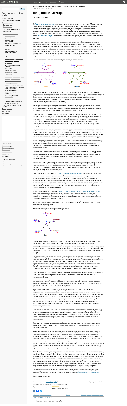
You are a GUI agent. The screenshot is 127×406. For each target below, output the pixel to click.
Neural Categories (52, 382)
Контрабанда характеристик (12, 79)
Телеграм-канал (7, 144)
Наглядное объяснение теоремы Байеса (12, 106)
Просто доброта (6, 111)
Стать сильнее (5, 113)
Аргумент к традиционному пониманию (12, 65)
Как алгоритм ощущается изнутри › (92, 395)
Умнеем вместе (6, 150)
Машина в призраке (7, 23)
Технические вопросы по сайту (12, 166)
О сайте (62, 2)
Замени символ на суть (11, 73)
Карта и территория (7, 18)
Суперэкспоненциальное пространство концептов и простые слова (12, 92)
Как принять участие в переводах (12, 164)
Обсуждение (44, 8)
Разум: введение (7, 25)
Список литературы (7, 146)
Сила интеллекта (7, 27)
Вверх (67, 395)
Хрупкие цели (7, 31)
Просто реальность (7, 109)
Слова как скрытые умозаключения (10, 40)
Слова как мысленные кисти (12, 99)
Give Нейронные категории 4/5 (57, 386)
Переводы (37, 2)
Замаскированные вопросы (12, 55)
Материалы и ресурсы (8, 148)
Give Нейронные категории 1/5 (52, 386)
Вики (45, 2)
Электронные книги (7, 152)
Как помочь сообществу (8, 159)
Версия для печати (38, 397)
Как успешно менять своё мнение (11, 20)
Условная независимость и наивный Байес (12, 96)
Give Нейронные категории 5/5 (58, 386)
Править (38, 8)
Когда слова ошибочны (11, 103)
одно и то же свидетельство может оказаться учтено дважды (80, 191)
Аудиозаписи (5, 154)
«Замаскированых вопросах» (44, 24)
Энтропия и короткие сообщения (14, 85)
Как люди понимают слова (10, 34)
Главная (35, 6)
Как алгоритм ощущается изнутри (14, 59)
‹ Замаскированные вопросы (42, 395)
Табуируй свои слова (10, 70)
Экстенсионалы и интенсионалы (13, 43)
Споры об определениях (12, 61)
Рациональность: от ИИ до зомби (12, 14)
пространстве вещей (45, 36)
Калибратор (5, 156)
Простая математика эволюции (11, 29)
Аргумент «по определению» (13, 81)
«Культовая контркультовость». (88, 372)
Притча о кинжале (10, 36)
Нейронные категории (11, 57)
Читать (34, 8)
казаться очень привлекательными (69, 173)
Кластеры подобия (10, 45)
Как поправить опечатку (10, 162)
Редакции (50, 8)
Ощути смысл (8, 63)
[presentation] (79, 202)
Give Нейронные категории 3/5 (55, 386)
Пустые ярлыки (9, 68)
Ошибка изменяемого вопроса (13, 101)
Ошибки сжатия (9, 75)
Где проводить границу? (11, 83)
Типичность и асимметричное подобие (13, 48)
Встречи (53, 2)
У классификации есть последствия (14, 77)
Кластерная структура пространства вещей (11, 52)
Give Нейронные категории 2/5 (54, 386)
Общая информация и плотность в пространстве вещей (14, 87)
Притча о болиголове (11, 38)
